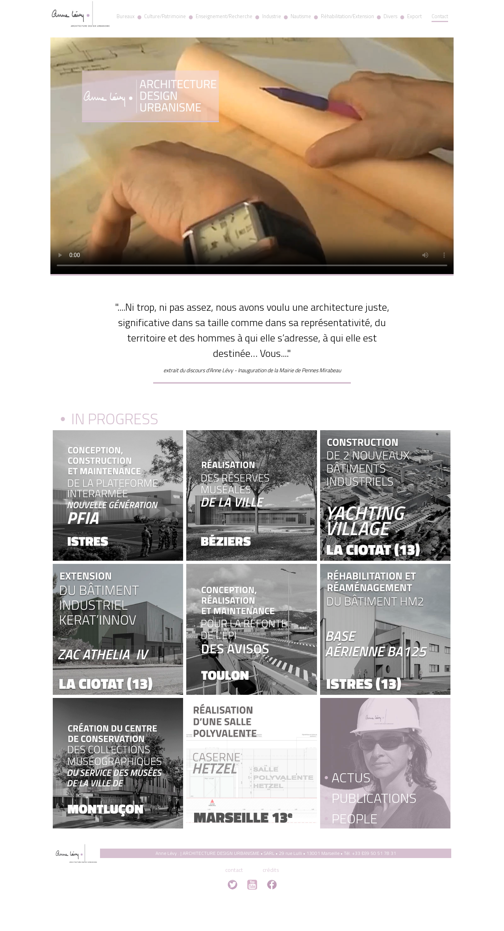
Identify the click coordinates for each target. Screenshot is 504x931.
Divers (390, 16)
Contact (440, 16)
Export (414, 16)
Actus (347, 777)
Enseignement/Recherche (224, 16)
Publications (370, 797)
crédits (271, 870)
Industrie (271, 16)
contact (234, 870)
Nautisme (301, 16)
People (351, 818)
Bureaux (126, 16)
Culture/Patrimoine (165, 16)
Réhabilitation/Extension (347, 16)
